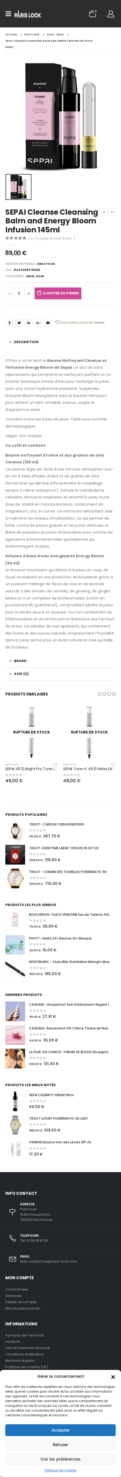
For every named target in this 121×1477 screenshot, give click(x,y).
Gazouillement (19, 323)
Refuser (60, 1444)
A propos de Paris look (24, 1335)
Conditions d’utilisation (24, 1354)
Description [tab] (26, 341)
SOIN (40, 276)
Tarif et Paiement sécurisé (27, 1347)
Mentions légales (20, 1360)
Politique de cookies (60, 1470)
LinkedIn (29, 323)
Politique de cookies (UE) (26, 1366)
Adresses (13, 1295)
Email (48, 323)
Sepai (30, 276)
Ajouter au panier (61, 293)
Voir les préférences (60, 1459)
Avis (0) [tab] (21, 673)
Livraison (12, 1341)
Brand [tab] (20, 660)
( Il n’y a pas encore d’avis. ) (52, 238)
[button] (113, 1376)
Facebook (9, 323)
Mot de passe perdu (22, 1308)
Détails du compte (21, 1302)
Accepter (61, 1430)
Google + (38, 323)
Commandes (16, 1289)
